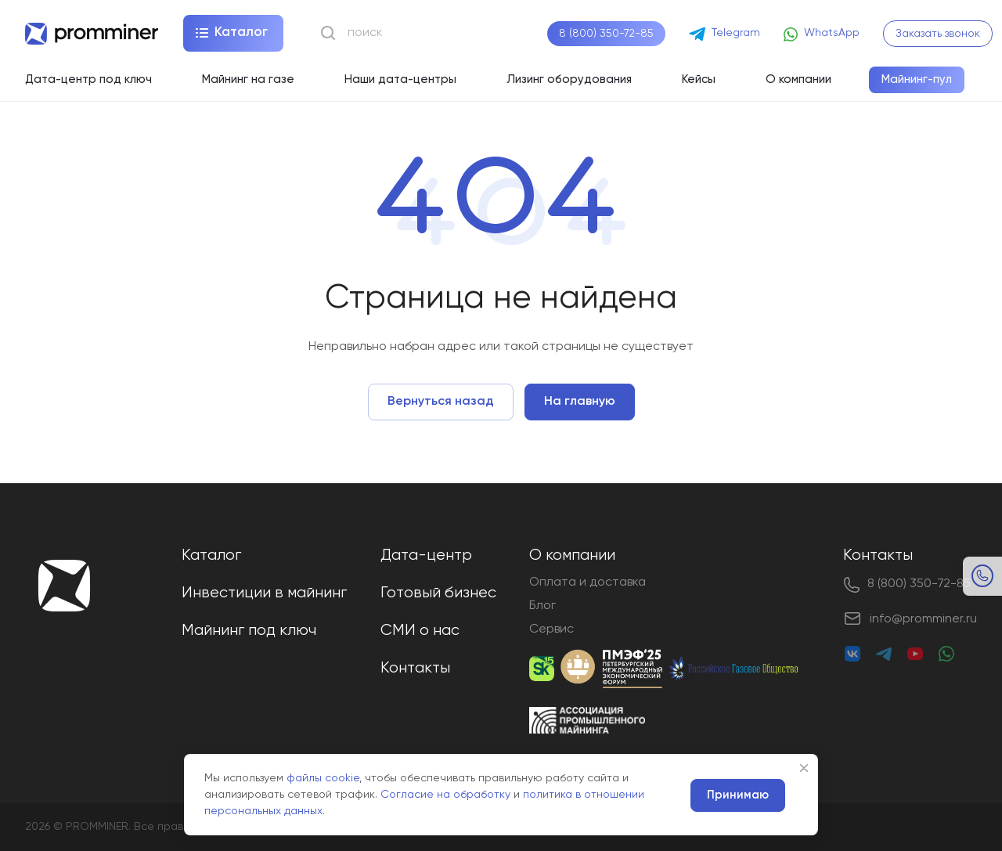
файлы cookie (323, 778)
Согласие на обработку (445, 794)
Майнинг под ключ (249, 630)
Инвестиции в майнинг (264, 593)
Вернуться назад (440, 401)
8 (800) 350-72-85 (606, 33)
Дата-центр (426, 555)
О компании (572, 555)
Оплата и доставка (587, 582)
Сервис (551, 629)
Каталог (211, 555)
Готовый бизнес (438, 593)
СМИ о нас (420, 630)
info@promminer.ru (923, 619)
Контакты (415, 668)
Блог (542, 606)
